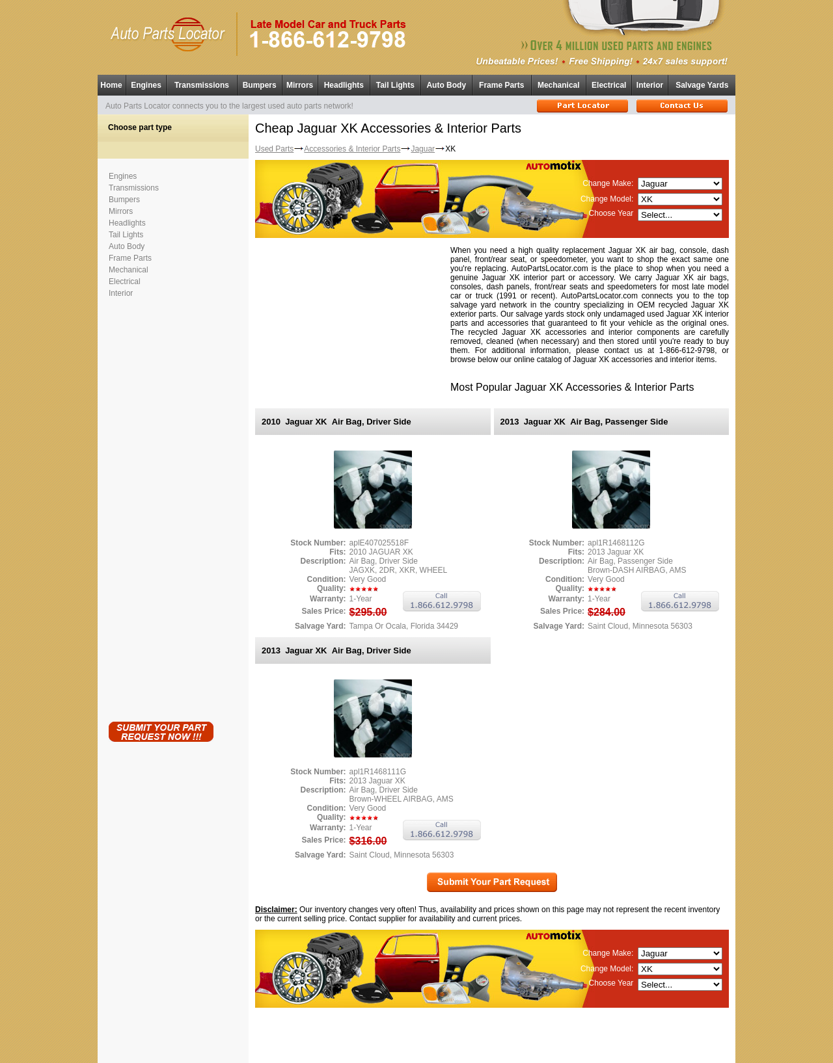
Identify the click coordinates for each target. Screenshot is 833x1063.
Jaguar (423, 148)
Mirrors (299, 85)
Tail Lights (395, 85)
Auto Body (446, 85)
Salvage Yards (702, 85)
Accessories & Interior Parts (352, 148)
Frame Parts (501, 85)
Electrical (609, 85)
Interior (649, 85)
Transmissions (201, 85)
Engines (146, 85)
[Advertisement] (161, 507)
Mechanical (559, 85)
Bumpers (260, 85)
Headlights (344, 85)
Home (111, 85)
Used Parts (274, 148)
